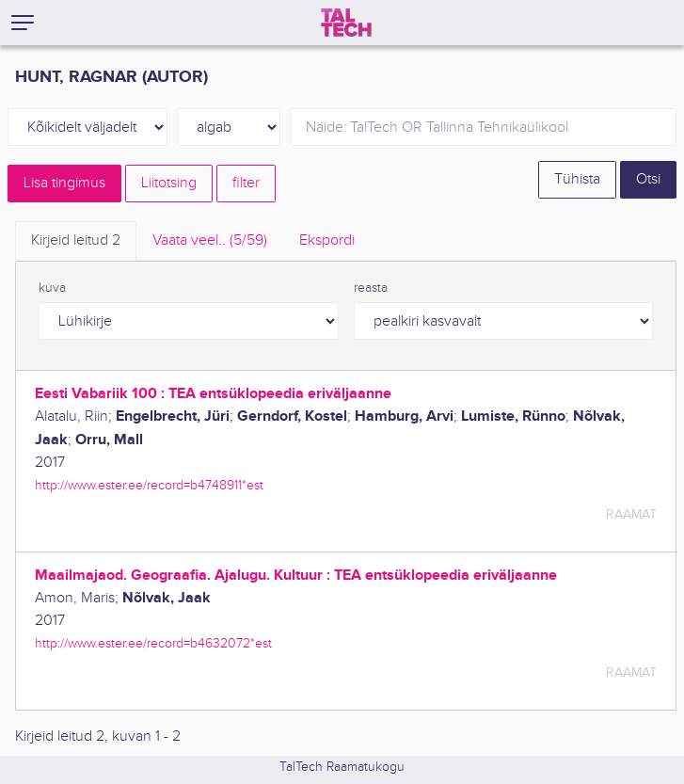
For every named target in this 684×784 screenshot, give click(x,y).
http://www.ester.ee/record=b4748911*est (149, 485)
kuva (52, 288)
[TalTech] (346, 23)
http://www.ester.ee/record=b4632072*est (153, 643)
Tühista (577, 179)
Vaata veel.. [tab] (209, 240)
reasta (371, 288)
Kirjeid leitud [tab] (75, 240)
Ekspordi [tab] (327, 240)
